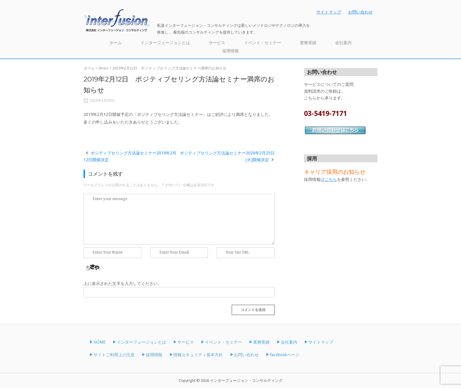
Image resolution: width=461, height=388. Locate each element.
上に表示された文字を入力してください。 (122, 283)
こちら (331, 179)
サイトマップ (328, 12)
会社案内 (343, 42)
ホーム (115, 42)
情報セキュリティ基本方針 (198, 354)
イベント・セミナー (262, 42)
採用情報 (230, 51)
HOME (99, 342)
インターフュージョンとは (165, 42)
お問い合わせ (360, 12)
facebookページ (284, 354)
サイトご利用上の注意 (114, 354)
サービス (217, 42)
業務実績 (308, 42)
